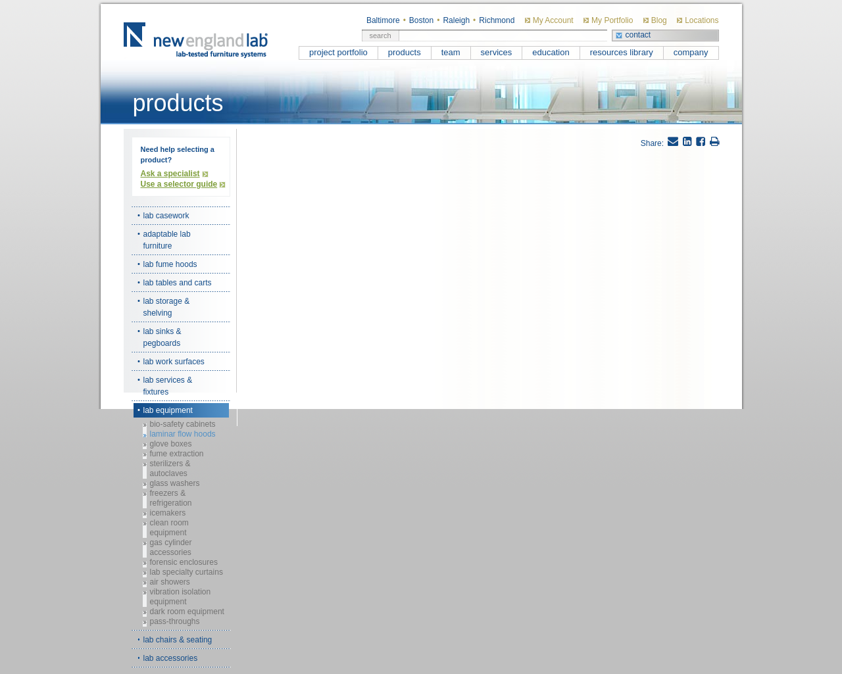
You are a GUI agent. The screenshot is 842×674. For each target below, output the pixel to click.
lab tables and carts (177, 282)
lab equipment (168, 410)
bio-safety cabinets (183, 424)
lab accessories (170, 658)
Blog (659, 20)
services (496, 52)
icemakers (168, 513)
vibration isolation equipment (180, 596)
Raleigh (456, 20)
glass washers (175, 483)
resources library (621, 52)
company (691, 52)
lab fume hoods (170, 264)
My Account (553, 20)
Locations (701, 20)
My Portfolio (612, 20)
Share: (652, 143)
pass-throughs (175, 621)
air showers (170, 582)
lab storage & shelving (166, 307)
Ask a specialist (170, 173)
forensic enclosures (184, 562)
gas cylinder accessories (171, 547)
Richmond (496, 20)
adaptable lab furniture (167, 240)
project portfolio (338, 52)
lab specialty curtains (186, 572)
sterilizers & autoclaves (170, 468)
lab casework (166, 215)
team (450, 52)
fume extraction (177, 453)
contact (638, 34)
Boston (421, 20)
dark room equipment (187, 611)
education (550, 52)
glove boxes (171, 443)
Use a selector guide (179, 184)
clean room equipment (169, 527)
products (404, 52)
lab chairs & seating (177, 639)
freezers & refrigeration (171, 498)
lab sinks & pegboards (162, 337)
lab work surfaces (174, 361)
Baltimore (383, 20)
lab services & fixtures (168, 386)
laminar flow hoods (183, 434)
